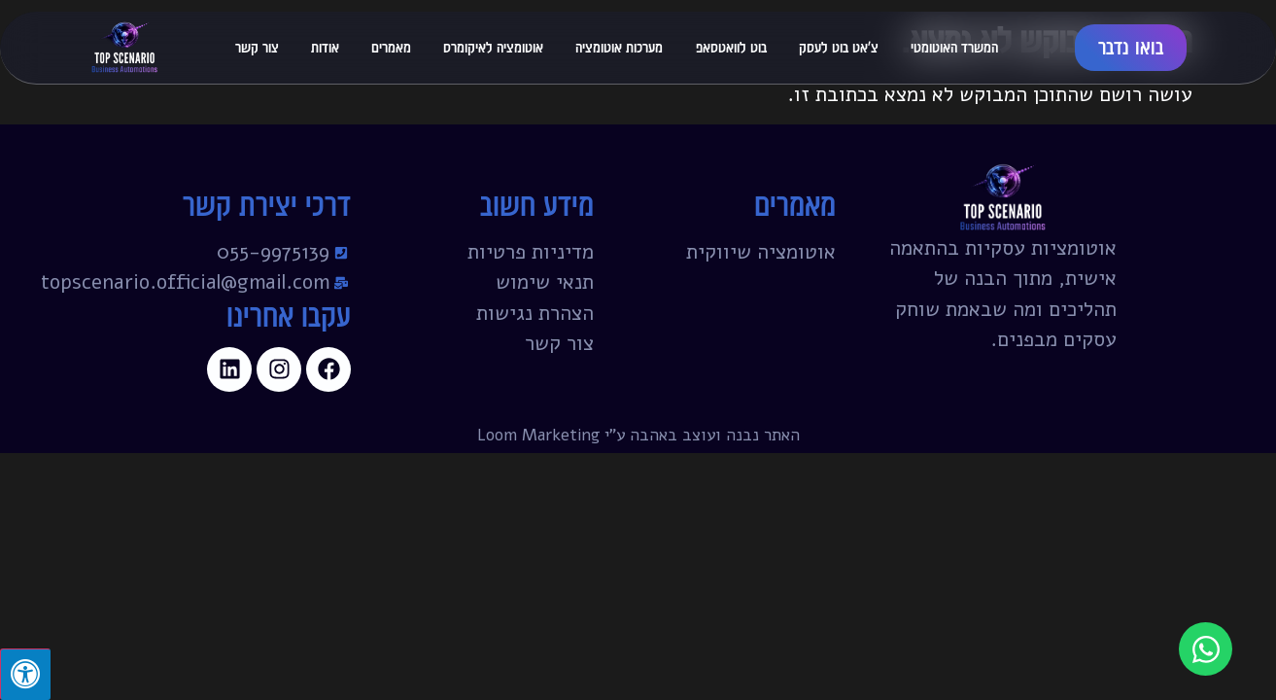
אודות (325, 47)
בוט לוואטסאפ (731, 47)
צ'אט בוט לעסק (839, 47)
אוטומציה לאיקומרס (493, 47)
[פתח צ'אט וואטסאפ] (1205, 649)
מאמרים (391, 47)
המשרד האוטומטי (954, 47)
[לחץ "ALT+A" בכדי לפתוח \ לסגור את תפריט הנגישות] (25, 674)
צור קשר (257, 47)
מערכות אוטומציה (619, 47)
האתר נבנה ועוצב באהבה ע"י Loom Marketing (638, 435)
